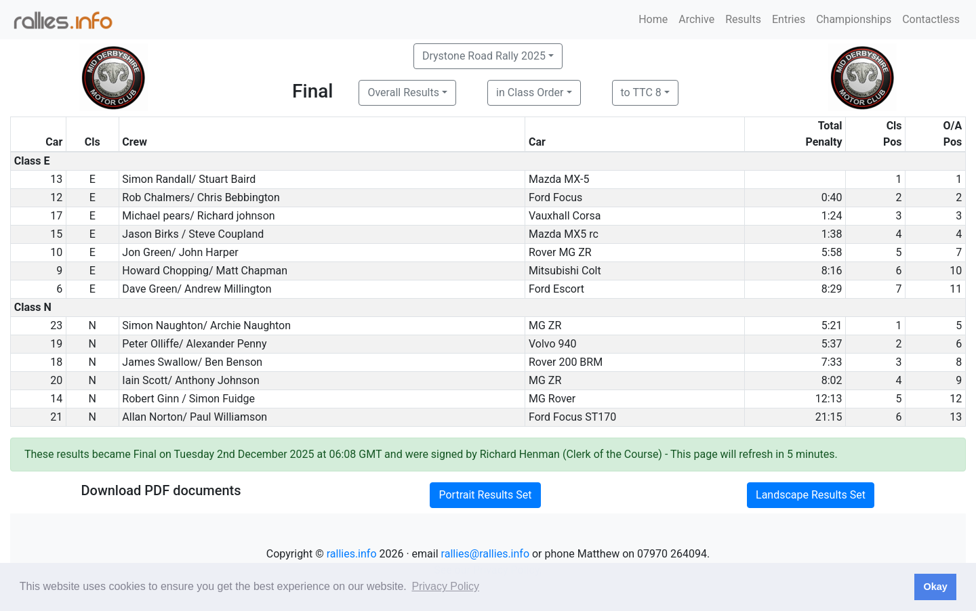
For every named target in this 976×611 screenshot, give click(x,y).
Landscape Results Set (811, 494)
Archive (696, 19)
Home (653, 19)
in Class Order (529, 92)
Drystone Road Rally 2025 (484, 55)
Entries (788, 19)
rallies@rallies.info (485, 553)
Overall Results (403, 92)
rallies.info (352, 553)
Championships (853, 19)
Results (743, 19)
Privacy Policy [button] (445, 586)
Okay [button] (935, 586)
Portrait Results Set (485, 494)
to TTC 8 (641, 92)
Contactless (931, 19)
